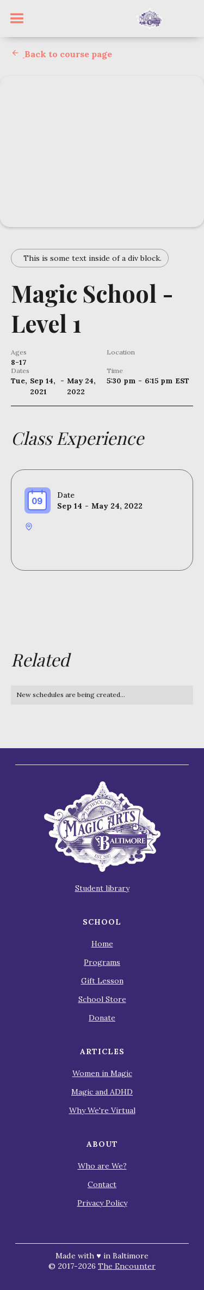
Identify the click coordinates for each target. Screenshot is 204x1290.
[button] (16, 18)
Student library (102, 888)
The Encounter (127, 1266)
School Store (102, 999)
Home (102, 943)
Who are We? (102, 1165)
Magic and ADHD (102, 1091)
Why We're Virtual (102, 1110)
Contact (102, 1184)
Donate (102, 1017)
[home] (150, 18)
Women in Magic (102, 1073)
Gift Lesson (102, 980)
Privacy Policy (102, 1203)
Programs (102, 962)
